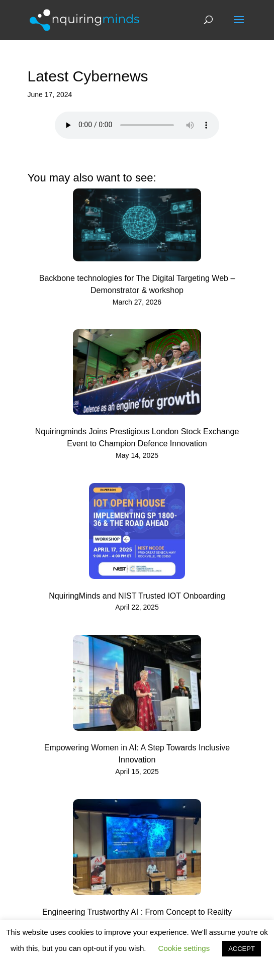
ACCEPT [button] (241, 948)
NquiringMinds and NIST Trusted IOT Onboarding (137, 596)
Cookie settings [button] (184, 948)
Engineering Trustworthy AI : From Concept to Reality (137, 912)
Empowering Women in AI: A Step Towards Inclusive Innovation (137, 753)
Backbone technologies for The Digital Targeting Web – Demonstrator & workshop (137, 284)
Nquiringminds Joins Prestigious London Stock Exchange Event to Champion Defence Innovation (137, 437)
